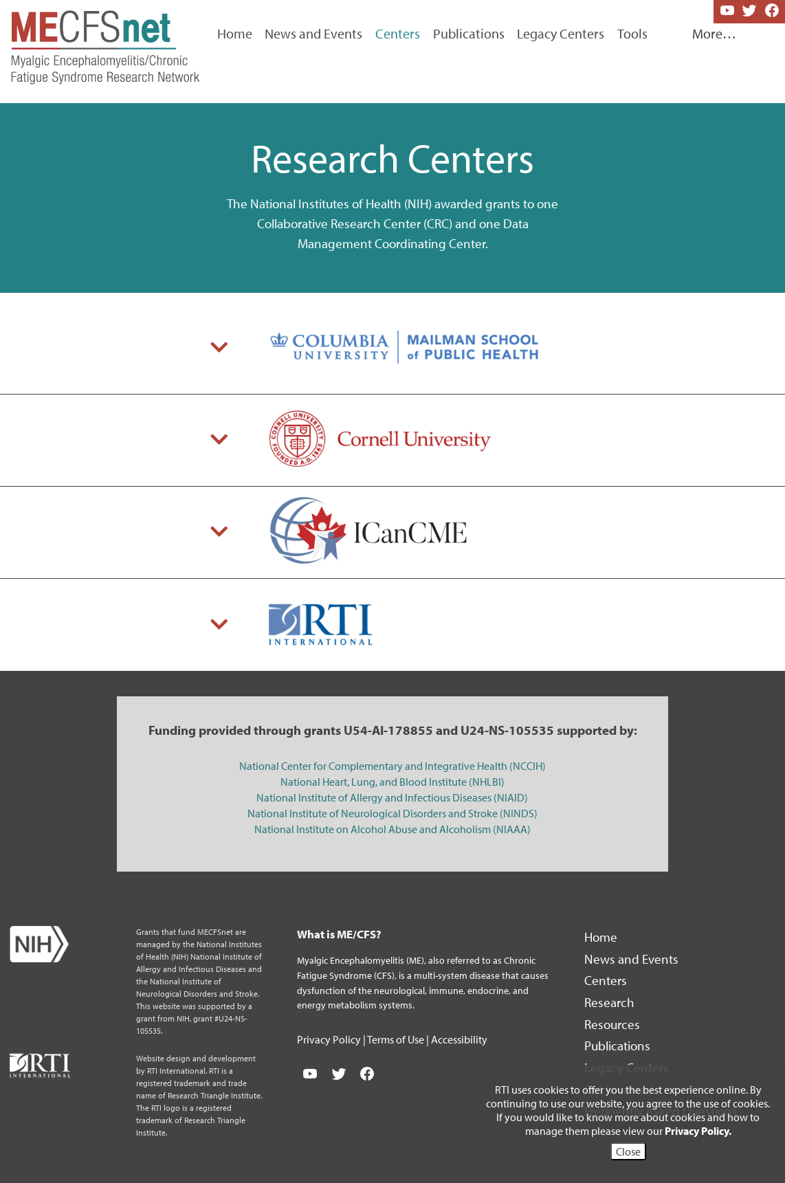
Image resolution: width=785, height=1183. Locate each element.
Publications (469, 33)
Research (610, 1001)
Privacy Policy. (698, 1131)
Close (628, 1151)
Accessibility (459, 1039)
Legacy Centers (560, 33)
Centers (607, 979)
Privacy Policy (330, 1039)
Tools (632, 33)
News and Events (313, 33)
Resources (613, 1023)
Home (234, 33)
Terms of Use (396, 1039)
